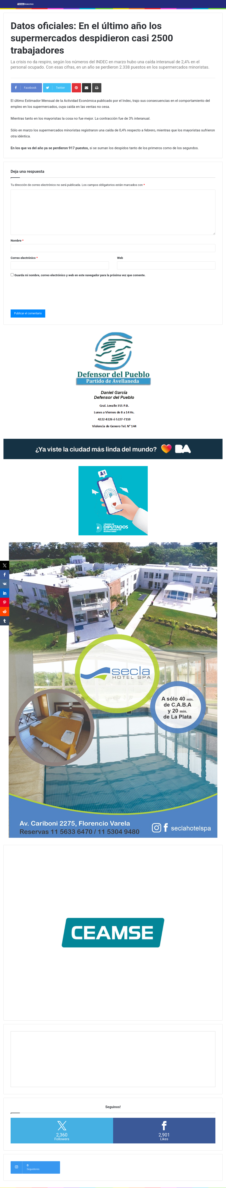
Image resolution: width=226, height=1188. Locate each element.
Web (120, 258)
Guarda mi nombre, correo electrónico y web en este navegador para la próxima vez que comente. (79, 275)
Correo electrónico (24, 258)
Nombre (17, 240)
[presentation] (46, 292)
